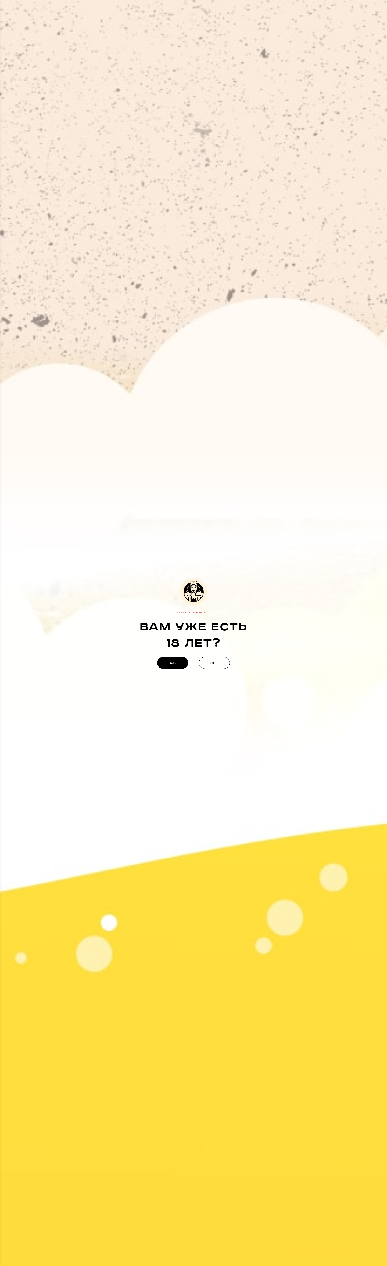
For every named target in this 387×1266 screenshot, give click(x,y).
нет (214, 663)
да (173, 662)
